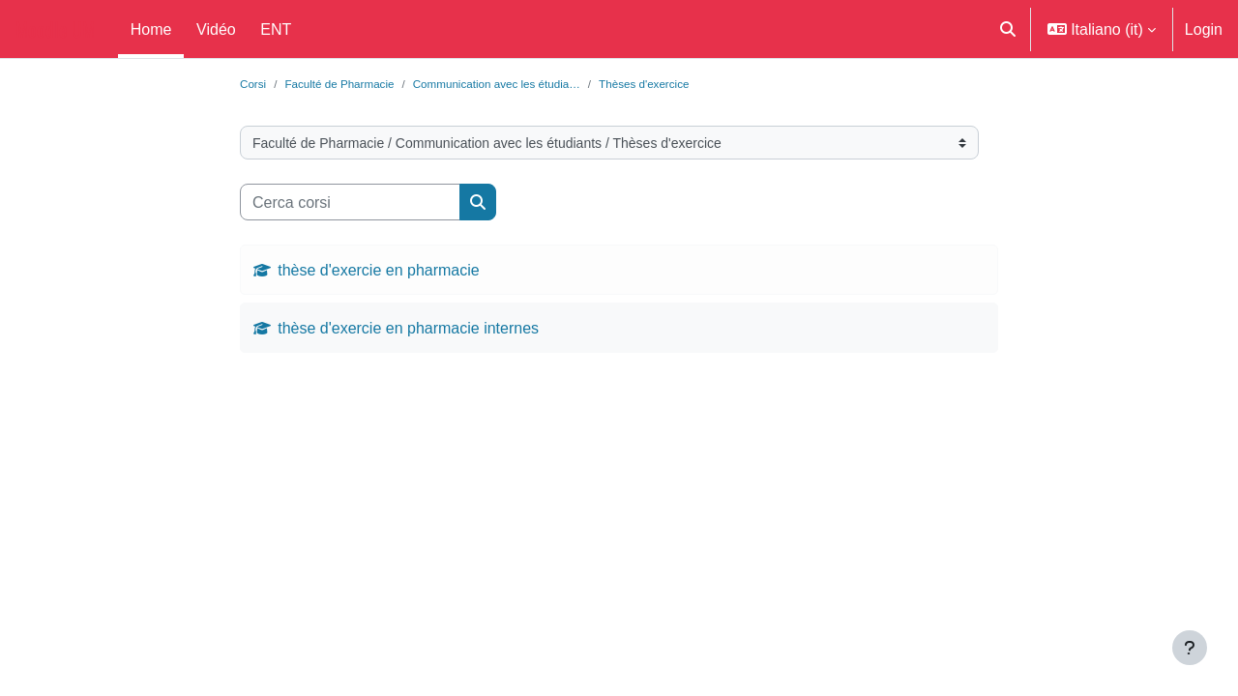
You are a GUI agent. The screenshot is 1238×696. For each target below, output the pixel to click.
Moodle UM (55, 29)
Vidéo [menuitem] (216, 29)
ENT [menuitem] (275, 29)
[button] (1007, 29)
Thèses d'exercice (680, 84)
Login (1204, 29)
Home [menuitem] (151, 29)
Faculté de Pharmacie (347, 84)
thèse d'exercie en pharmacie (379, 271)
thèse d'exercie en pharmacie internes (408, 329)
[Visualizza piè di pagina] (1189, 647)
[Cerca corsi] (350, 204)
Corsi (254, 84)
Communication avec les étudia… (519, 84)
